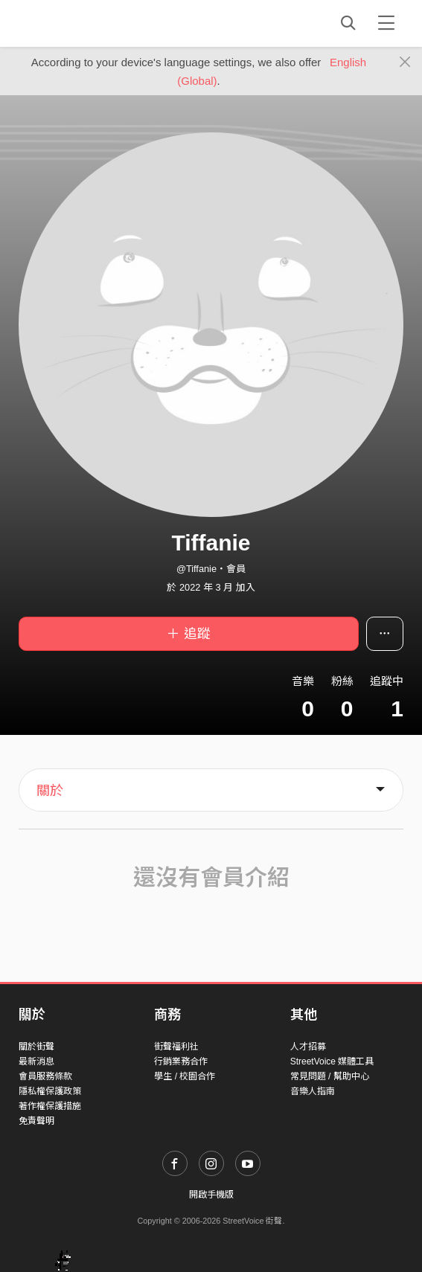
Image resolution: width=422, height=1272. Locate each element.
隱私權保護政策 (50, 1091)
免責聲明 (36, 1121)
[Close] (405, 62)
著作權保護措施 (50, 1106)
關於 (49, 790)
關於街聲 (36, 1046)
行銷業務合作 (181, 1061)
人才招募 (308, 1046)
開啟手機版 (211, 1194)
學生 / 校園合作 (184, 1076)
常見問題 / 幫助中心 (329, 1076)
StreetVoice (80, 23)
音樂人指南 (312, 1091)
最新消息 (36, 1061)
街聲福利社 (176, 1046)
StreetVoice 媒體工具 (332, 1061)
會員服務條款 (45, 1076)
